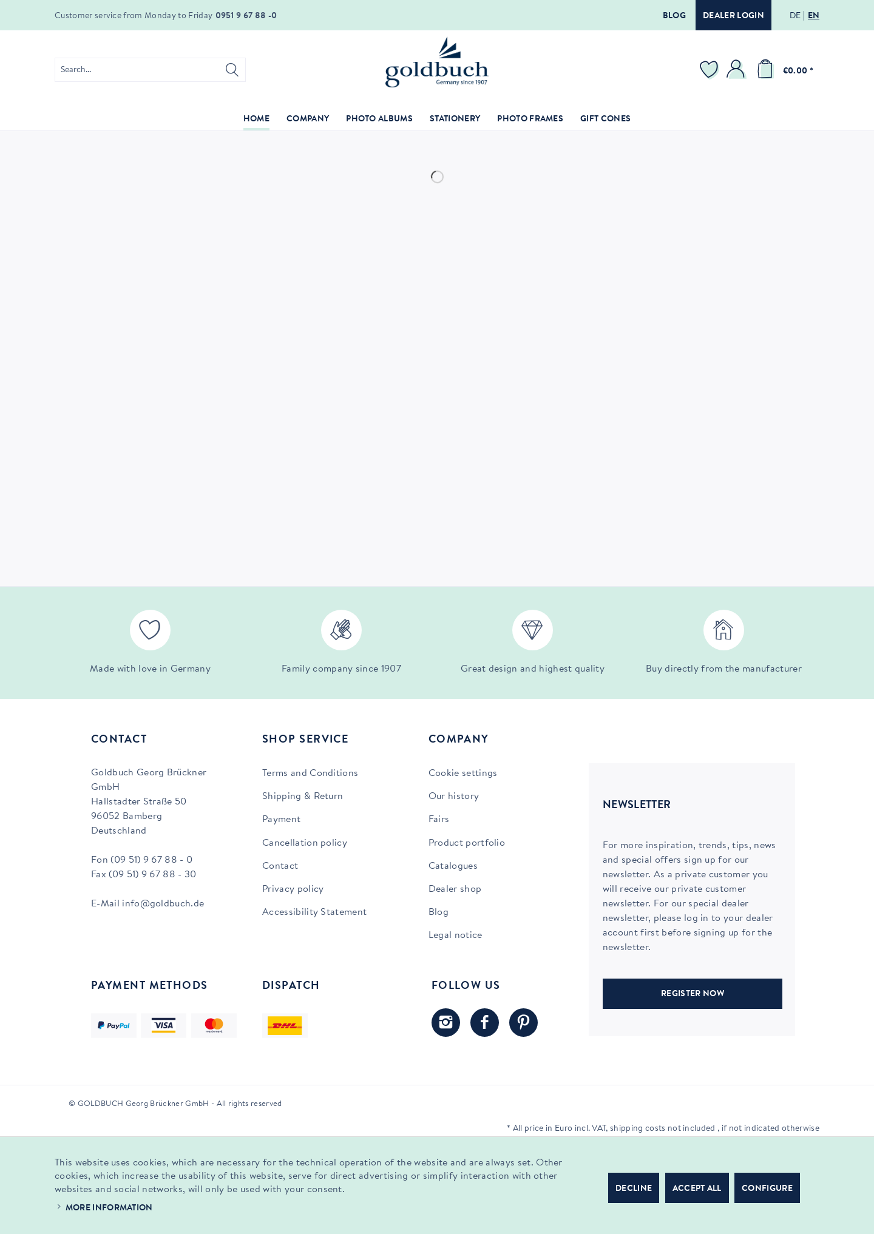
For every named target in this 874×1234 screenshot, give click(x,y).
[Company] (307, 119)
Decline (633, 1189)
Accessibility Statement (314, 912)
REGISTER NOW (692, 994)
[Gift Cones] (605, 119)
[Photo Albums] (379, 119)
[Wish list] (711, 70)
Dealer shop (455, 889)
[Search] (232, 70)
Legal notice (456, 935)
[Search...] (150, 70)
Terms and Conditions (310, 773)
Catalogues (453, 866)
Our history (454, 796)
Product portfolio (467, 843)
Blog (674, 16)
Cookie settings (463, 773)
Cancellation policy (304, 843)
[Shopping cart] (783, 70)
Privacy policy (293, 889)
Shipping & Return (302, 796)
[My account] (737, 70)
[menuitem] (150, 70)
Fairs (439, 819)
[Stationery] (455, 119)
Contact (280, 866)
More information (109, 1208)
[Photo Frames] (530, 119)
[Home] (256, 119)
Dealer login (733, 16)
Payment (281, 819)
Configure (767, 1189)
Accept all (697, 1189)
